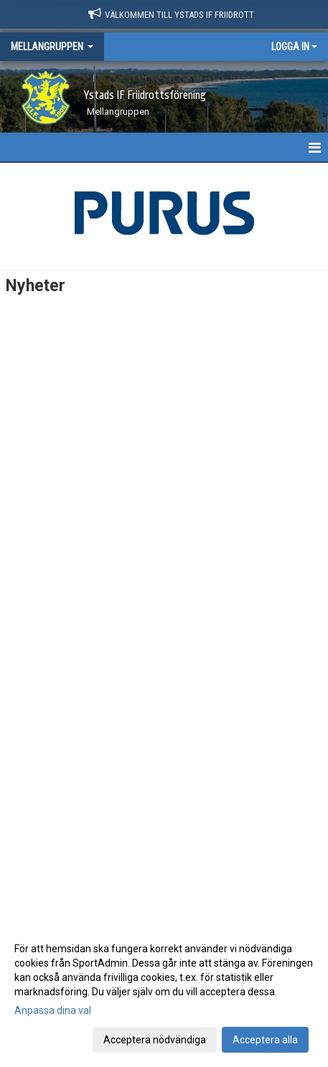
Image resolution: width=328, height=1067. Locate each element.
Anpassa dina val (52, 1010)
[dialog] (164, 993)
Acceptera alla (265, 1039)
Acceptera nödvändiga (154, 1039)
